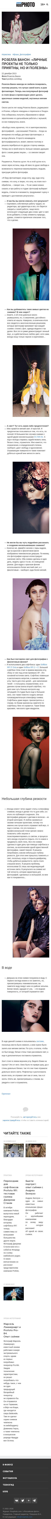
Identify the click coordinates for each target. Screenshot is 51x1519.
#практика (6, 54)
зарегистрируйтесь (11, 1120)
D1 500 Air (38, 437)
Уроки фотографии (34, 1175)
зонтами (40, 1041)
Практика (8, 1175)
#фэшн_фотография (22, 54)
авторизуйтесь (30, 1117)
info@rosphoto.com (24, 1517)
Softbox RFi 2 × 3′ (31, 667)
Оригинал (6, 1094)
